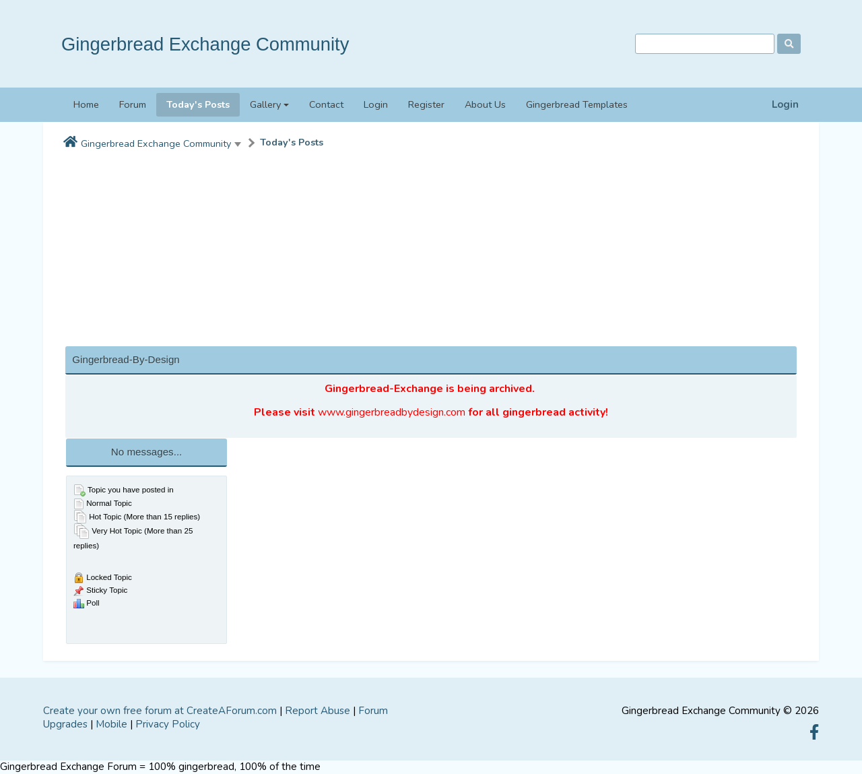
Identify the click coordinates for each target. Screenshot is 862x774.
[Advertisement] (431, 251)
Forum (132, 104)
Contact (326, 104)
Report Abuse (317, 710)
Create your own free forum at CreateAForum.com (160, 710)
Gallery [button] (265, 104)
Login (785, 104)
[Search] (704, 44)
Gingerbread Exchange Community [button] (156, 143)
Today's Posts (198, 104)
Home (86, 104)
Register (426, 104)
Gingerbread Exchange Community (205, 44)
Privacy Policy (167, 724)
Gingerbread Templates (577, 104)
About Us (485, 104)
